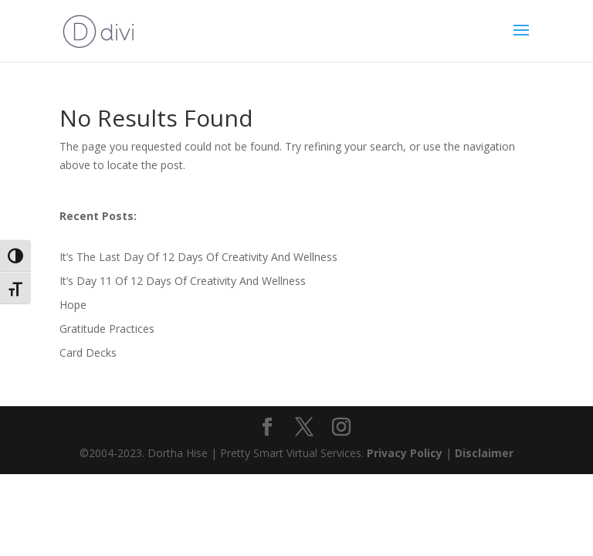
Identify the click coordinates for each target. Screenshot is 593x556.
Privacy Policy (406, 453)
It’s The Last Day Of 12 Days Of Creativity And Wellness (198, 256)
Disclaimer (484, 453)
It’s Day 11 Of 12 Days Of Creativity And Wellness (182, 280)
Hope (72, 304)
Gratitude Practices (106, 328)
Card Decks (88, 352)
